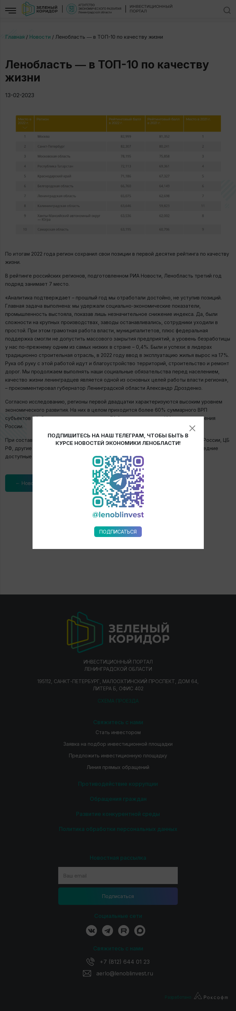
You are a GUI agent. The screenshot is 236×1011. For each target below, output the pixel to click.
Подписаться (118, 381)
